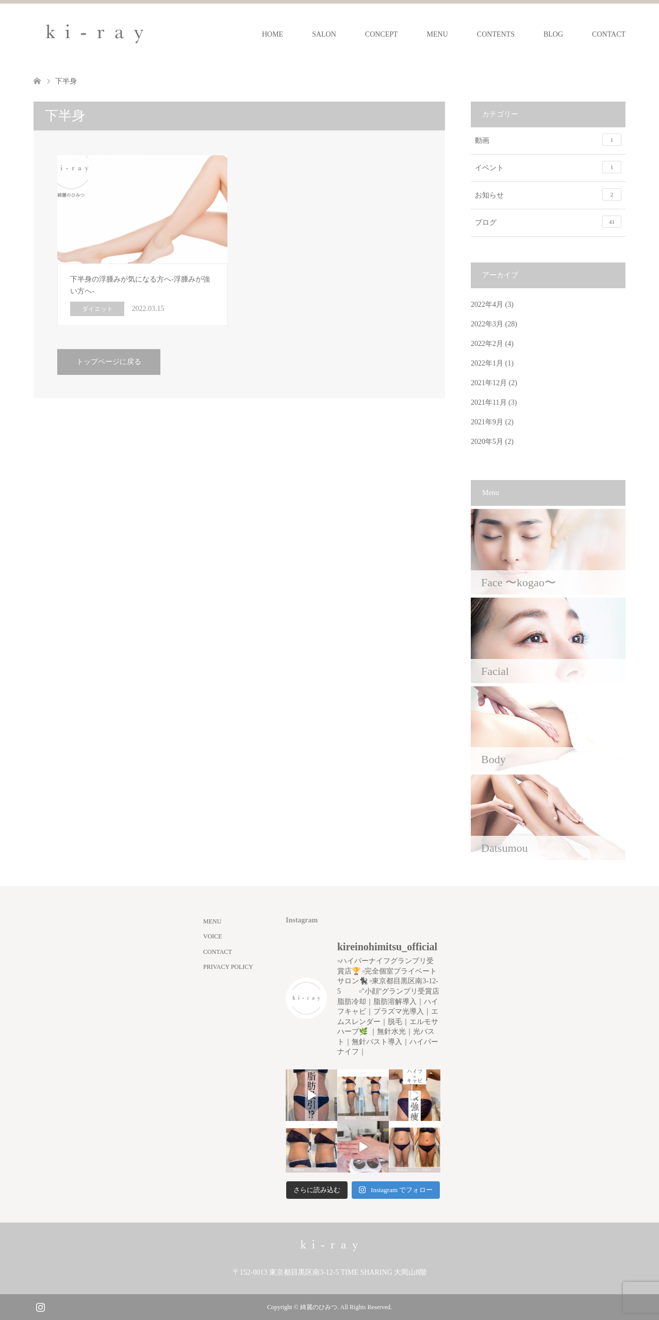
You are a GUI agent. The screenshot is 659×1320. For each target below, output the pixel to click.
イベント (548, 167)
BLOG (553, 34)
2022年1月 (487, 363)
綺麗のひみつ (318, 1307)
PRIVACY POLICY (228, 966)
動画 (548, 140)
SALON (324, 34)
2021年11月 (488, 402)
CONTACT (608, 34)
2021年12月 (489, 383)
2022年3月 (487, 324)
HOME (272, 34)
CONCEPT (381, 34)
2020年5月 (487, 442)
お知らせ (548, 194)
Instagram (40, 1306)
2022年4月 (487, 304)
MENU (437, 34)
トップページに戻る (108, 362)
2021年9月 (487, 422)
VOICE (212, 936)
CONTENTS (496, 34)
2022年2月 (487, 344)
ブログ (548, 222)
